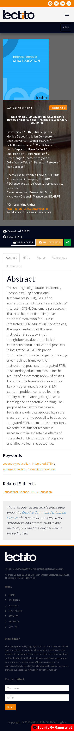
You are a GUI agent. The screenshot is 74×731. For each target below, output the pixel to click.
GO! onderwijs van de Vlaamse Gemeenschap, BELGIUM (35, 186)
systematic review (14, 469)
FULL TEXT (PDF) (50, 242)
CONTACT (14, 626)
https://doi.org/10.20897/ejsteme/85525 (27, 208)
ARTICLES (13, 616)
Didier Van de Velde (19, 162)
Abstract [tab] (11, 257)
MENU (66, 27)
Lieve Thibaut (17, 132)
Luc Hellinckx (15, 154)
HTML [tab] (26, 257)
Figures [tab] (40, 257)
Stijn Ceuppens (44, 132)
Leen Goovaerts (17, 141)
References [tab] (59, 257)
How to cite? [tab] (14, 266)
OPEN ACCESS (23, 242)
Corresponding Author (21, 204)
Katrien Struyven (38, 158)
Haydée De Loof (17, 136)
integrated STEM (42, 463)
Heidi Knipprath (37, 154)
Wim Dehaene (45, 145)
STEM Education (41, 492)
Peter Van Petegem (47, 162)
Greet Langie (15, 158)
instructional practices (42, 469)
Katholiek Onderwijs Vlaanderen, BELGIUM (33, 196)
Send (10, 707)
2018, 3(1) (12, 107)
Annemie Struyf (40, 141)
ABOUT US (14, 621)
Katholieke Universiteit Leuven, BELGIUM (33, 175)
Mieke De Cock (37, 149)
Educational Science (16, 492)
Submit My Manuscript (52, 727)
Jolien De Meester (42, 136)
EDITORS (13, 605)
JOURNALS (14, 600)
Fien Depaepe (16, 166)
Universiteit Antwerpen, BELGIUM (28, 179)
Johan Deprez (16, 149)
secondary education (16, 463)
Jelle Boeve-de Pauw (20, 145)
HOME (12, 594)
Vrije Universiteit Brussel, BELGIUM (29, 192)
